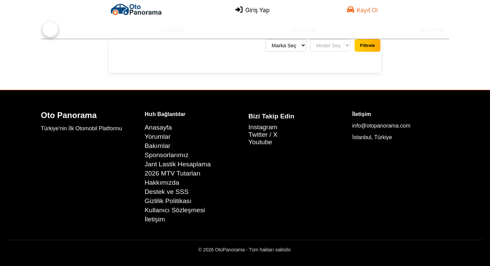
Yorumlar (303, 29)
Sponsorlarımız (167, 155)
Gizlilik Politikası (168, 200)
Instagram (262, 127)
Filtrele (367, 45)
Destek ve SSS (167, 191)
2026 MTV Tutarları (172, 173)
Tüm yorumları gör (138, 45)
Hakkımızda (162, 182)
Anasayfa (158, 127)
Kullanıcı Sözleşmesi (175, 210)
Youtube (260, 142)
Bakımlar (433, 29)
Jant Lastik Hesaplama (178, 164)
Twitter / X (262, 134)
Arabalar (172, 29)
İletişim (155, 219)
